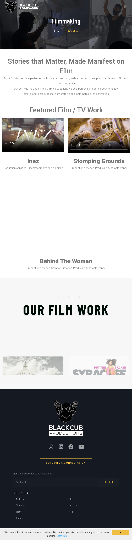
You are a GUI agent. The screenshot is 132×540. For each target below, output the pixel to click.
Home (56, 31)
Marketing (21, 498)
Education (21, 505)
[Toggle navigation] (125, 6)
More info (62, 536)
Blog (70, 511)
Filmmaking (73, 31)
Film (70, 498)
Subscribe (109, 482)
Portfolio (72, 505)
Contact (20, 517)
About (18, 511)
